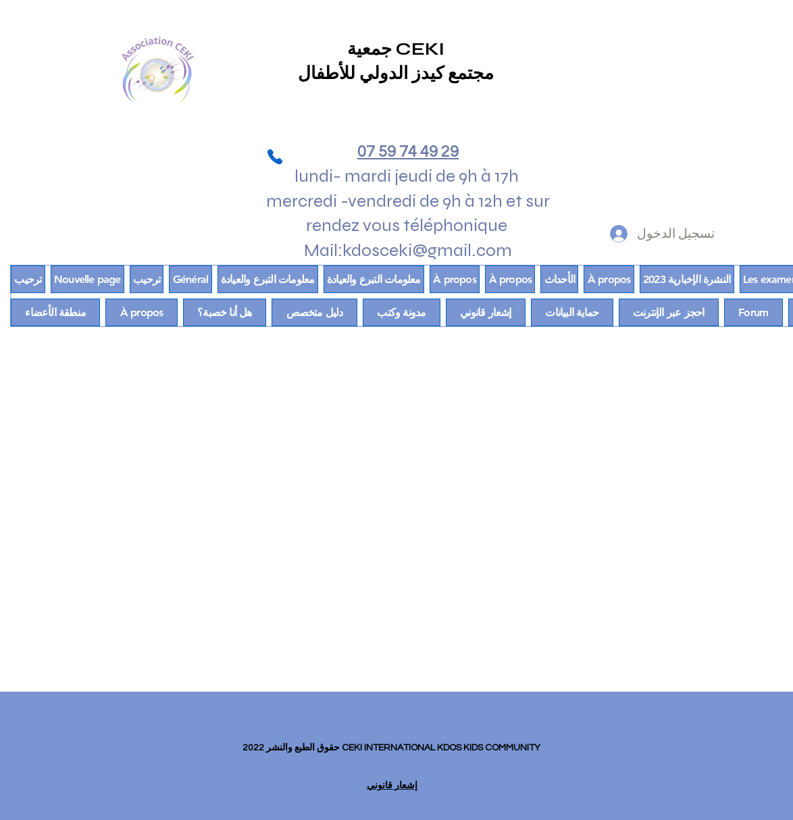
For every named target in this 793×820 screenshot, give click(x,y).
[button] (55, 312)
